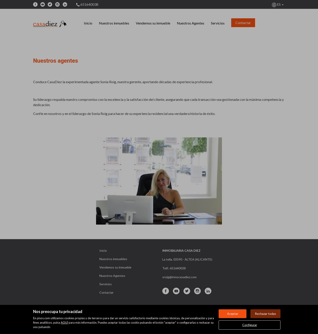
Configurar (249, 325)
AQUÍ (64, 322)
